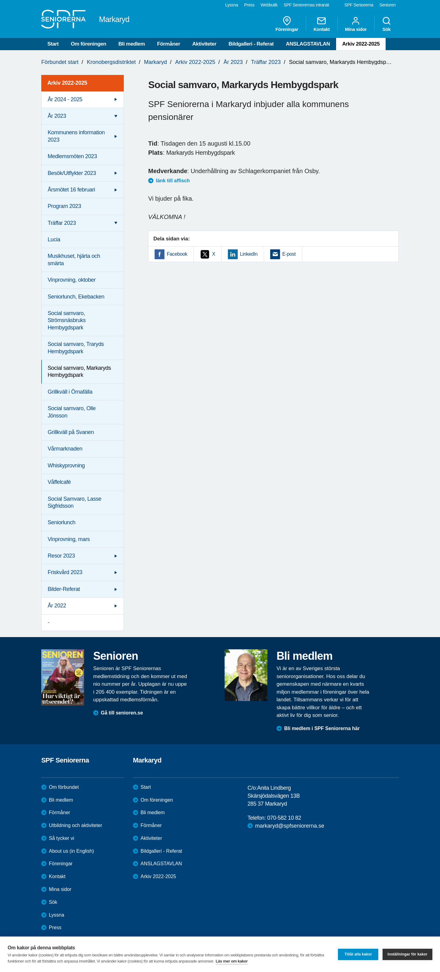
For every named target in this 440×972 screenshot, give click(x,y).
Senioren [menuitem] (388, 4)
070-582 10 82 (284, 818)
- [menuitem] (49, 622)
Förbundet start (60, 62)
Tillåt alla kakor (358, 954)
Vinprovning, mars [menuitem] (69, 539)
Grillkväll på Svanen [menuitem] (71, 432)
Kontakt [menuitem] (322, 24)
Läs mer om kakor (232, 961)
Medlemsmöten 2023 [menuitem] (72, 156)
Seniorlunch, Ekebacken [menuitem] (76, 297)
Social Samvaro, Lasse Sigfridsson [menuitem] (74, 502)
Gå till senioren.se (122, 712)
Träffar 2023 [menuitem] (62, 223)
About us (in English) (71, 851)
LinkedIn (248, 254)
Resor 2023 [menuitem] (61, 556)
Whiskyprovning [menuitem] (66, 465)
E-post (289, 254)
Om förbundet (64, 787)
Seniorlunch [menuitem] (61, 522)
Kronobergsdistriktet (111, 62)
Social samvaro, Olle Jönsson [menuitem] (72, 411)
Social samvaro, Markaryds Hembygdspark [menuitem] (79, 371)
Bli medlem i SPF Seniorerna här (322, 728)
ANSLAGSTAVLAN (308, 44)
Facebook (177, 254)
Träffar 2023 (266, 62)
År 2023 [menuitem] (57, 116)
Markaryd (155, 62)
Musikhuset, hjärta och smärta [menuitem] (74, 259)
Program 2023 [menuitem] (64, 206)
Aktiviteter (204, 44)
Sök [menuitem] (386, 24)
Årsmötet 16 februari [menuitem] (71, 190)
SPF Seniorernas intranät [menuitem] (306, 4)
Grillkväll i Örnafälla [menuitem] (70, 392)
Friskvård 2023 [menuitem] (65, 572)
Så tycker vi (61, 838)
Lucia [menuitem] (54, 239)
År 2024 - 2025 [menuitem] (65, 99)
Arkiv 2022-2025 (361, 44)
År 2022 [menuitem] (57, 606)
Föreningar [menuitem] (287, 24)
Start (53, 44)
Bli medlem (131, 44)
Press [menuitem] (249, 4)
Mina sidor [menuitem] (356, 24)
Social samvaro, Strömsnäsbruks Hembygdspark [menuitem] (67, 320)
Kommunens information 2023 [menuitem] (76, 136)
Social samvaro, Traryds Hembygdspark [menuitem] (76, 347)
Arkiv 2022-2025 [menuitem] (67, 83)
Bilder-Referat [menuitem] (64, 589)
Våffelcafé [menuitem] (59, 482)
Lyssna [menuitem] (231, 4)
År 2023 (233, 62)
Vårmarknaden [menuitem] (65, 449)
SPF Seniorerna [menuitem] (358, 4)
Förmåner (168, 44)
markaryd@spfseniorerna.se (289, 826)
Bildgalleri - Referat (251, 44)
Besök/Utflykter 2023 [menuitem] (72, 173)
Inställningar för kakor (407, 954)
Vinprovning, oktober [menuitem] (72, 280)
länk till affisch (173, 180)
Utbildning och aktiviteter (75, 825)
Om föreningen (88, 44)
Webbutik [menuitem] (269, 4)
